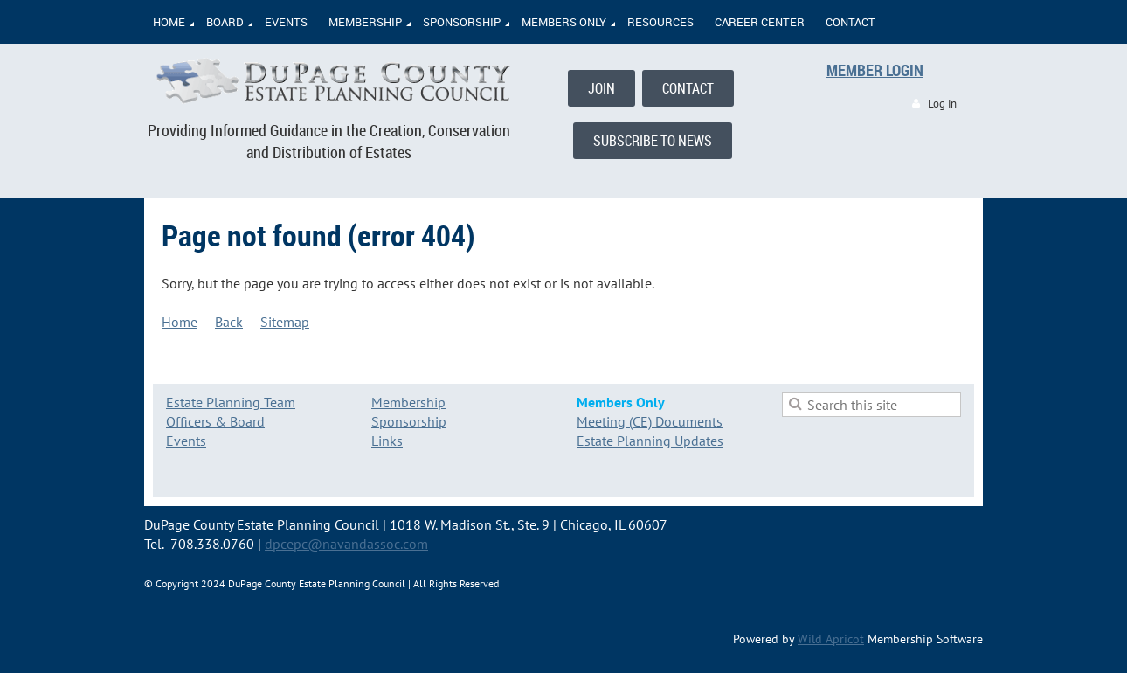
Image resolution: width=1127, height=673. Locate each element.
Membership (408, 402)
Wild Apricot (831, 639)
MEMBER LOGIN (874, 69)
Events (186, 440)
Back (229, 321)
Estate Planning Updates (650, 440)
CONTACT (688, 88)
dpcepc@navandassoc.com (346, 543)
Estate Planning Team (230, 402)
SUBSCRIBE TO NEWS (652, 140)
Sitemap (284, 321)
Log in (942, 103)
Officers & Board (215, 421)
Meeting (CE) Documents (650, 421)
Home (179, 321)
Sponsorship (408, 421)
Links (387, 440)
